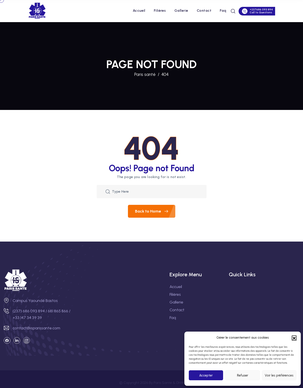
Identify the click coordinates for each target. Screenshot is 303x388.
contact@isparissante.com (36, 328)
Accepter (206, 375)
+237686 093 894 (261, 9)
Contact (204, 10)
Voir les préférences (279, 375)
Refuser (242, 375)
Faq (223, 10)
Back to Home (155, 211)
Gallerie (181, 10)
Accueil (139, 10)
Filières (160, 10)
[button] (294, 338)
